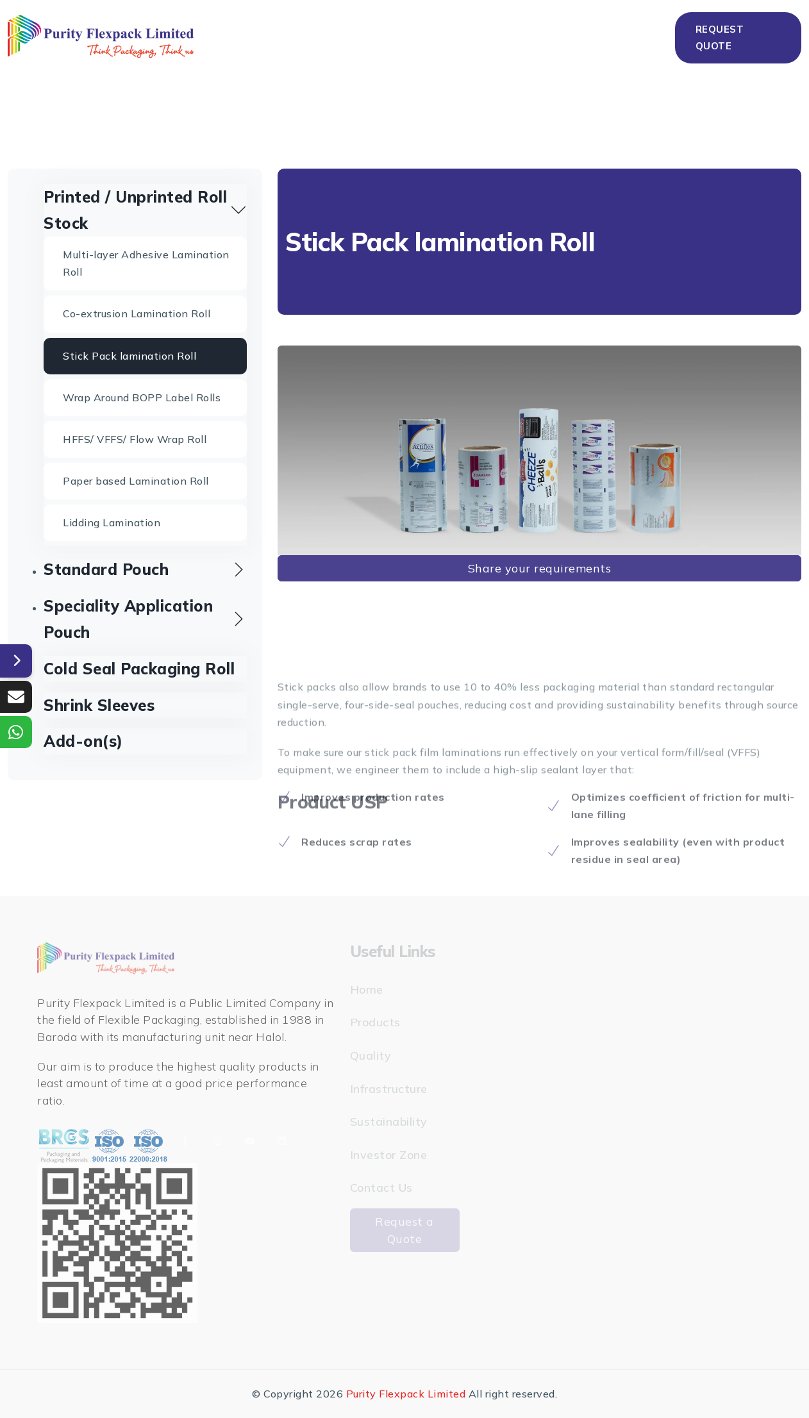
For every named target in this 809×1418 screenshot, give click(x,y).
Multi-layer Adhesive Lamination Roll (146, 263)
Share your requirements (540, 568)
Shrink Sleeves (99, 705)
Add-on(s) (83, 741)
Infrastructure (450, 35)
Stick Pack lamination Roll (129, 355)
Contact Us (640, 35)
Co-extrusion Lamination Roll (136, 313)
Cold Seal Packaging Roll (139, 668)
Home (232, 35)
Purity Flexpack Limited (406, 1393)
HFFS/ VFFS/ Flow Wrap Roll (134, 439)
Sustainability (552, 35)
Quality (368, 35)
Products (293, 35)
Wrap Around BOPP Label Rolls (142, 397)
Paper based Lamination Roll (136, 480)
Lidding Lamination (111, 522)
